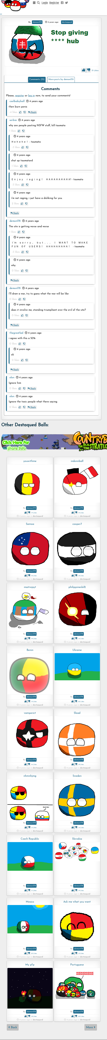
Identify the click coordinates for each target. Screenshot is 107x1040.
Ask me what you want (77, 902)
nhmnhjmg (30, 776)
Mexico (30, 902)
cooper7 (77, 524)
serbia (13, 120)
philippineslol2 (77, 587)
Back (12, 1027)
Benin (30, 650)
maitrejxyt (30, 587)
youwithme (29, 461)
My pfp (29, 964)
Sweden (77, 776)
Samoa (30, 524)
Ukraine (77, 650)
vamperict (30, 713)
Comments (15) (36, 79)
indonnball (77, 461)
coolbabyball (17, 101)
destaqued (67, 22)
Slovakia (77, 839)
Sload (77, 713)
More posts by (61, 79)
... (15, 7)
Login (45, 3)
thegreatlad (16, 333)
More (90, 1027)
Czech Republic (30, 839)
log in (31, 95)
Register (54, 3)
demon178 (37, 22)
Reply (32, 112)
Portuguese (77, 964)
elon (12, 377)
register (19, 95)
